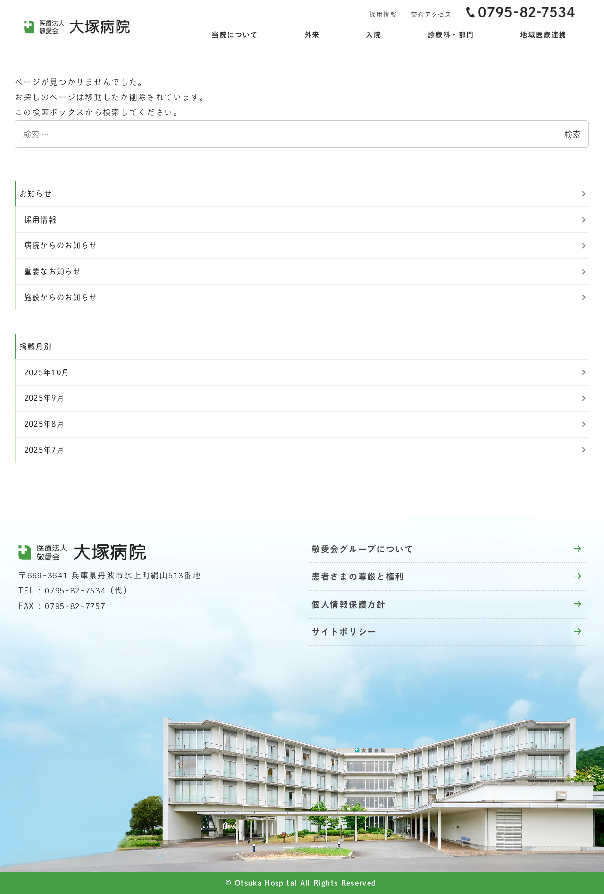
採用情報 (40, 220)
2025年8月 (44, 424)
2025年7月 (44, 450)
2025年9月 (44, 398)
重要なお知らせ (53, 271)
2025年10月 (47, 372)
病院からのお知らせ (61, 245)
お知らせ (35, 194)
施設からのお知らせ (61, 297)
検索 (572, 134)
